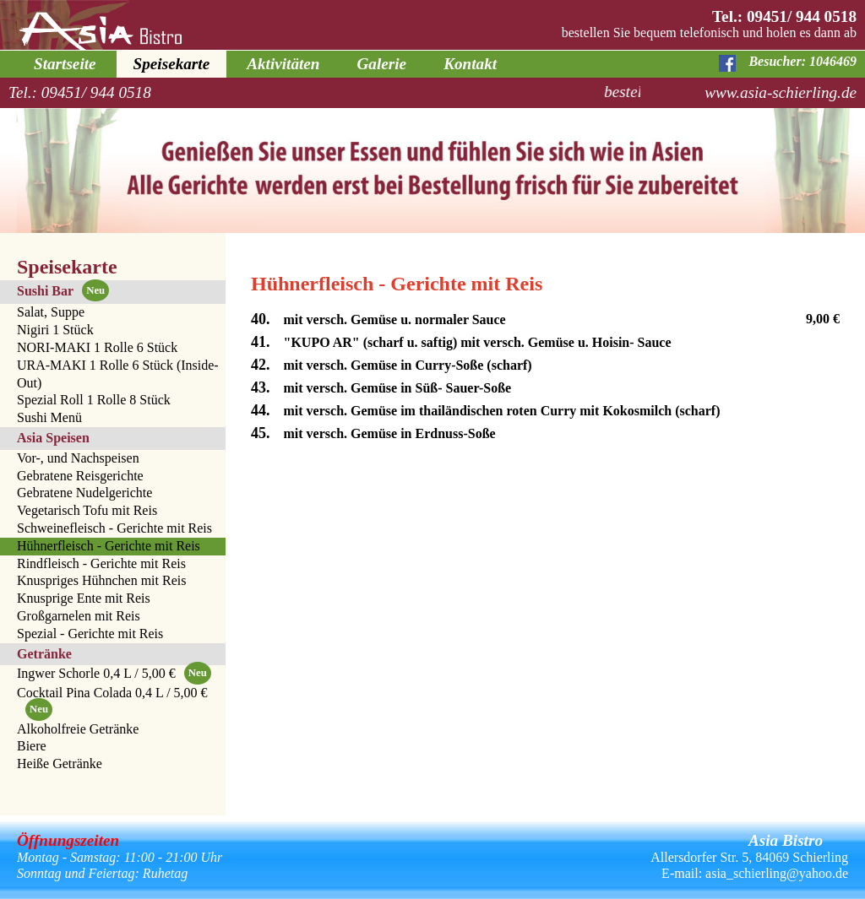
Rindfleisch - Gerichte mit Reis (101, 563)
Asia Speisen (53, 438)
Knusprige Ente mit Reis (83, 598)
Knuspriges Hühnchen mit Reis (101, 580)
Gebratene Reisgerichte (80, 475)
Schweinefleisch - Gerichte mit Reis (114, 528)
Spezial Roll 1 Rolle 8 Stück (94, 400)
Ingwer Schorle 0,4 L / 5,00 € (114, 674)
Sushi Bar (63, 290)
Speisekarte (171, 64)
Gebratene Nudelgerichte (84, 492)
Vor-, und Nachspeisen (78, 458)
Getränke (44, 654)
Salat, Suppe (50, 312)
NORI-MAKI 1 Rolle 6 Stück (97, 347)
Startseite (65, 64)
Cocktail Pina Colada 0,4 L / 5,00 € (112, 703)
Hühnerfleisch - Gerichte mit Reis (108, 546)
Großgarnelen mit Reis (78, 616)
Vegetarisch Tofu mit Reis (87, 510)
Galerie (382, 64)
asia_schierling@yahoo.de (776, 874)
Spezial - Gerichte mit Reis (90, 633)
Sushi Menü (49, 417)
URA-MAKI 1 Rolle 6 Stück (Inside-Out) (118, 374)
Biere (31, 746)
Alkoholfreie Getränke (78, 729)
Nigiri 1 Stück (55, 329)
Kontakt (470, 64)
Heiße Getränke (59, 763)
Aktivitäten (283, 64)
